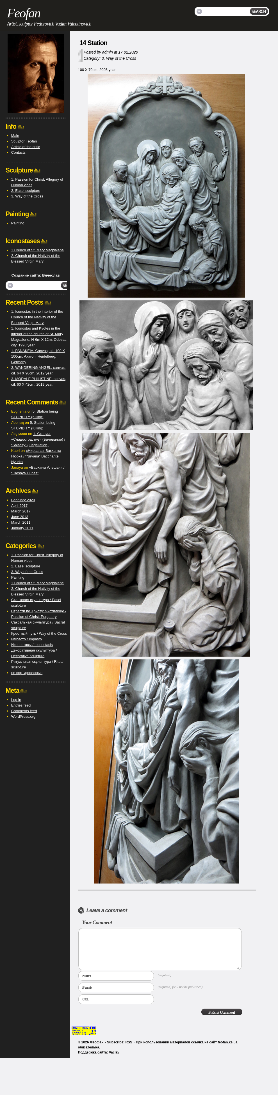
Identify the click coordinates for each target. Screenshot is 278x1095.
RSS (128, 1042)
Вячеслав (51, 275)
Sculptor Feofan (24, 141)
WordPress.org (23, 716)
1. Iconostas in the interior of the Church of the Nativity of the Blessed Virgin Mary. (37, 317)
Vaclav (114, 1052)
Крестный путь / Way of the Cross (39, 633)
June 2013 (19, 517)
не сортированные (26, 673)
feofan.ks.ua (227, 1042)
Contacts (18, 152)
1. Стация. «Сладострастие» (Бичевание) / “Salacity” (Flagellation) (38, 439)
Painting (17, 223)
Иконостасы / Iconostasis (32, 645)
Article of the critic (25, 147)
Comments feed (24, 711)
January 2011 (22, 528)
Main (15, 136)
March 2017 (21, 511)
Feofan (23, 13)
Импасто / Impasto (26, 639)
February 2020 (23, 500)
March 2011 (21, 522)
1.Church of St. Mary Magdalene (37, 250)
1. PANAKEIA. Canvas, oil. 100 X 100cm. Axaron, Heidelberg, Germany (38, 356)
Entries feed (21, 705)
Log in (16, 700)
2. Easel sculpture (25, 190)
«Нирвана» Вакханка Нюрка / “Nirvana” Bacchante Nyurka (36, 456)
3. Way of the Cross (119, 58)
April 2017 (19, 505)
